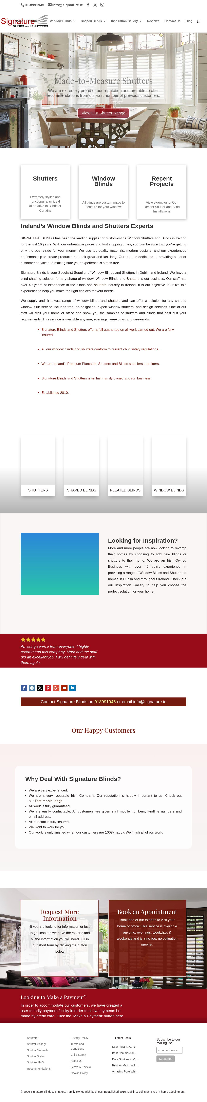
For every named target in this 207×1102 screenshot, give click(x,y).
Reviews (153, 21)
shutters (99, 285)
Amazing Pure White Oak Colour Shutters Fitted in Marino (125, 1071)
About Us (76, 1060)
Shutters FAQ (35, 1062)
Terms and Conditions (77, 1046)
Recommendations (39, 1068)
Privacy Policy (79, 1038)
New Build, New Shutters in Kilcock (125, 1047)
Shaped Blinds (91, 21)
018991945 (105, 701)
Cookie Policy (79, 1073)
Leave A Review (81, 1067)
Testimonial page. (48, 801)
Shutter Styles (35, 1056)
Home (19, 21)
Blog (189, 21)
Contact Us (173, 21)
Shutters (34, 21)
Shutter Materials (37, 1050)
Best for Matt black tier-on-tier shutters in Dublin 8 (125, 1065)
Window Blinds (61, 21)
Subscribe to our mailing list (168, 1041)
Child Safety (78, 1054)
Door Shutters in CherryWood (125, 1059)
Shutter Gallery (36, 1044)
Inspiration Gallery (124, 21)
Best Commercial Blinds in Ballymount (125, 1053)
